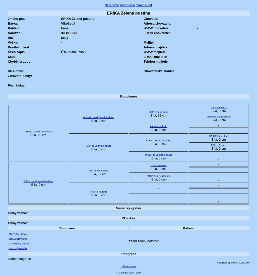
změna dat (144, 5)
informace (127, 5)
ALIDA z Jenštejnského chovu (38, 181)
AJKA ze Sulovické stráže (98, 146)
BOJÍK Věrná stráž (218, 136)
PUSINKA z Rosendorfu (219, 116)
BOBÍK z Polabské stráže (158, 140)
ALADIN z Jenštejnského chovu (98, 117)
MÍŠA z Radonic (219, 107)
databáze (112, 5)
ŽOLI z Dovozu (218, 145)
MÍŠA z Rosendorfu (158, 112)
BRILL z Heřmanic (18, 239)
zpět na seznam (128, 266)
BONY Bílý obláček (18, 234)
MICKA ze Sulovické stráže (158, 155)
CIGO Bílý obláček (18, 248)
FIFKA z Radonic (158, 126)
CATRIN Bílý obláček (19, 243)
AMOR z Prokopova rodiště (38, 131)
